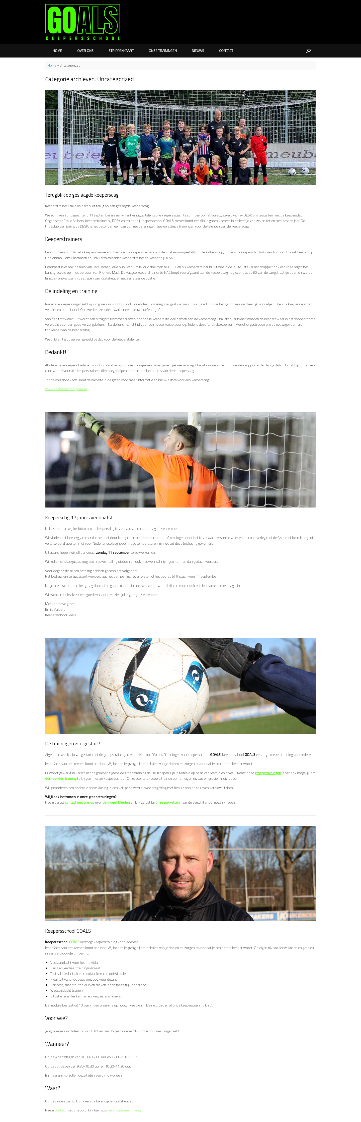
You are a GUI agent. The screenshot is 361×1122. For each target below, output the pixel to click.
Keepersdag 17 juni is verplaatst (79, 517)
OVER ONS (85, 50)
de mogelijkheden (116, 802)
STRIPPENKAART (121, 50)
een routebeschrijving (124, 1110)
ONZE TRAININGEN (163, 50)
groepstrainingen (268, 772)
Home (52, 65)
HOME (57, 50)
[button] (308, 51)
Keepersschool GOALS (68, 931)
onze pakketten (167, 802)
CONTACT (226, 50)
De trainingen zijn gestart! (72, 743)
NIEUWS (198, 50)
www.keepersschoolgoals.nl (66, 388)
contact (60, 1110)
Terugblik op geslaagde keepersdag (82, 195)
